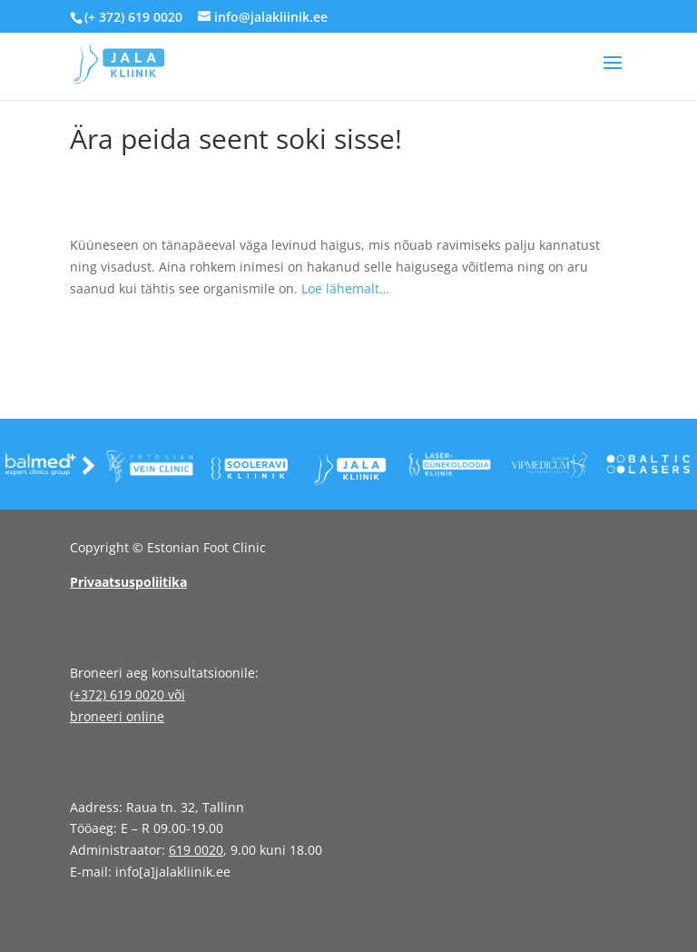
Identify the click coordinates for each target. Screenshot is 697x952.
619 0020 (196, 849)
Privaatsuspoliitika (128, 581)
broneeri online (117, 716)
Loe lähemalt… (345, 288)
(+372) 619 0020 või (127, 694)
